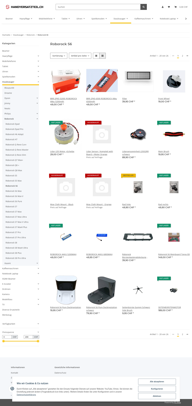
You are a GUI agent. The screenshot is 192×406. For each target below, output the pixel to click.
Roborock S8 (11, 242)
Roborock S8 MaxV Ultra (17, 247)
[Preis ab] (7, 337)
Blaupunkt (9, 87)
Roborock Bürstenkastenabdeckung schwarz (134, 256)
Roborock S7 (11, 206)
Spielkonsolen (8, 76)
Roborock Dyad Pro (14, 129)
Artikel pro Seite (79, 55)
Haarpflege (7, 56)
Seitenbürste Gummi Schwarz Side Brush (136, 309)
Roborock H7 (11, 139)
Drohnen (6, 289)
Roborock (9, 118)
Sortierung (57, 55)
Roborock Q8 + (12, 165)
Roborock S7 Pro (13, 232)
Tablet (5, 66)
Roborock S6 (12, 186)
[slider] (3, 341)
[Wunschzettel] (169, 7)
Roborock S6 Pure (14, 201)
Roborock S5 (11, 175)
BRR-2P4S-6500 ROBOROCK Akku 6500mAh (101, 100)
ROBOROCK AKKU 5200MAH (63, 254)
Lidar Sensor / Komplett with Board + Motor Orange (99, 153)
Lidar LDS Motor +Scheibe (62, 151)
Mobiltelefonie (9, 61)
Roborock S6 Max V (14, 196)
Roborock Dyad (13, 124)
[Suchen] (98, 7)
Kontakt (14, 372)
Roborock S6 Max (14, 191)
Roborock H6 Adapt (14, 134)
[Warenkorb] (181, 7)
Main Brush (163, 151)
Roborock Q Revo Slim (16, 155)
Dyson (7, 98)
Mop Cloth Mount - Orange (98, 204)
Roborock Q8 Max (14, 170)
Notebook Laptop (10, 273)
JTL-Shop (177, 402)
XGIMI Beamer (9, 278)
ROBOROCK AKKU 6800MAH (99, 254)
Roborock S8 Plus (14, 253)
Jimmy (7, 103)
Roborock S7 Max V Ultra (17, 222)
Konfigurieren (157, 389)
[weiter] (187, 55)
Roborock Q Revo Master (17, 149)
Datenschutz (60, 372)
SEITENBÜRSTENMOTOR (169, 307)
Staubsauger (8, 81)
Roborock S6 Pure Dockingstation (65, 307)
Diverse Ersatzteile (11, 309)
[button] (163, 7)
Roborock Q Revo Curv (16, 144)
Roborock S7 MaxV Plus (16, 227)
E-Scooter (6, 284)
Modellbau (7, 299)
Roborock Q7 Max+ (14, 160)
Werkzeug (6, 315)
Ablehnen (157, 396)
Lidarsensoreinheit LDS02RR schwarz (135, 153)
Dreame (8, 93)
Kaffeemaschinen (10, 268)
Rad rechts (163, 204)
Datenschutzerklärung (26, 395)
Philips (7, 113)
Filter (124, 98)
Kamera (6, 294)
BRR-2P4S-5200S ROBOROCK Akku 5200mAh (63, 100)
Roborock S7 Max (14, 211)
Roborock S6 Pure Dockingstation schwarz (101, 309)
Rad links (126, 204)
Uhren (5, 71)
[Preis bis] (28, 337)
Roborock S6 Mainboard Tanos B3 (174, 254)
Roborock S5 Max (14, 180)
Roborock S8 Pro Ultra (16, 258)
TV (3, 304)
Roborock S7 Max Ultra (16, 216)
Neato (7, 108)
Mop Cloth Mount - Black (61, 204)
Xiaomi (7, 263)
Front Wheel (164, 98)
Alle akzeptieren (157, 381)
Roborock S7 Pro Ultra (16, 237)
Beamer (6, 51)
